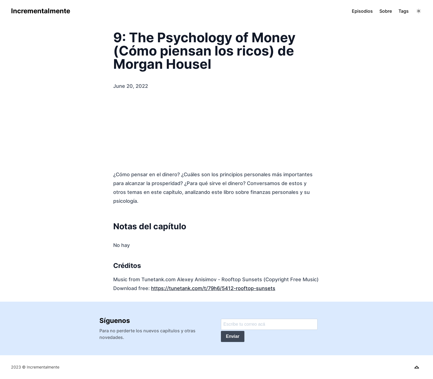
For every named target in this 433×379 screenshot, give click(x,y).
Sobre (385, 11)
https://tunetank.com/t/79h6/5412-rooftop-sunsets (213, 288)
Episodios (362, 11)
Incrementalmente (40, 11)
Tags (403, 11)
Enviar (232, 336)
